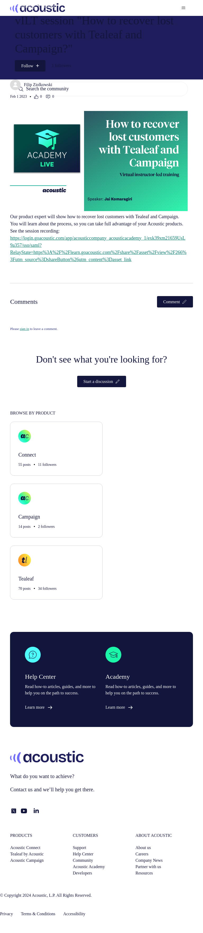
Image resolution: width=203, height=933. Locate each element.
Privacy (6, 914)
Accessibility (74, 914)
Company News (149, 860)
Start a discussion (102, 381)
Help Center (83, 854)
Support (79, 847)
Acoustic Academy (89, 866)
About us (143, 847)
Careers (142, 854)
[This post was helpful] (38, 96)
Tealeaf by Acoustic (27, 854)
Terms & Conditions (38, 914)
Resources (144, 873)
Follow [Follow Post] (27, 66)
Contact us (21, 789)
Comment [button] (175, 302)
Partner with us (148, 866)
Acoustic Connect (25, 847)
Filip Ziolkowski (38, 84)
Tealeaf (49, 6)
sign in (24, 329)
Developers (82, 873)
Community (25, 6)
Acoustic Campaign (27, 860)
